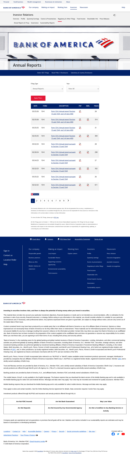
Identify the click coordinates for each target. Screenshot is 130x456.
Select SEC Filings (43, 73)
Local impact (52, 253)
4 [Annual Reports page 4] (44, 200)
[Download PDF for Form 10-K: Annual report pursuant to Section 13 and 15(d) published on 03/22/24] (80, 144)
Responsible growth (35, 253)
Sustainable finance (54, 258)
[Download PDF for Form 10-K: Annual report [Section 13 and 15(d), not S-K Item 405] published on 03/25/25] (80, 128)
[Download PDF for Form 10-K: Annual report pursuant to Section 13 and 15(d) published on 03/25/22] (80, 177)
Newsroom (84, 7)
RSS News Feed (65, 239)
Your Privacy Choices (27, 435)
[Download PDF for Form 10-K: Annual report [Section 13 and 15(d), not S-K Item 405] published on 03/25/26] (80, 111)
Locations (7, 431)
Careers (46, 431)
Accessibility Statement (82, 239)
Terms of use (98, 239)
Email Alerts (35, 239)
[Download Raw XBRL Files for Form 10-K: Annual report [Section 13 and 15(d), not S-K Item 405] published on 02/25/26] (88, 120)
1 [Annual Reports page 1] (32, 200)
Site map (92, 431)
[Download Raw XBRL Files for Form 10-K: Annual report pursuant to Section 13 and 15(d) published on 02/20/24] (88, 152)
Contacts (50, 239)
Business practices (34, 258)
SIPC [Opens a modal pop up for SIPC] (14, 349)
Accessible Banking (34, 431)
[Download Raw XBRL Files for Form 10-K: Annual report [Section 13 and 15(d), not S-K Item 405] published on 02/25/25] (88, 136)
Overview (16, 19)
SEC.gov (56, 217)
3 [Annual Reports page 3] (40, 200)
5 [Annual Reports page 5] (48, 200)
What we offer (33, 262)
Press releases (111, 253)
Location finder (10, 260)
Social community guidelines (76, 431)
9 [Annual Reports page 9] (63, 200)
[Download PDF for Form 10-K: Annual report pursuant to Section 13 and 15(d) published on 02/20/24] (80, 152)
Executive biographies (113, 258)
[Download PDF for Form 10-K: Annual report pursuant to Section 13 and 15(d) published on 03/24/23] (80, 160)
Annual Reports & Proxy (21, 23)
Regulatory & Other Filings (66, 19)
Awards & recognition (113, 266)
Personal (6, 2)
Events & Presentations (48, 19)
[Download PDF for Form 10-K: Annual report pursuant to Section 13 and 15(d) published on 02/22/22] (80, 185)
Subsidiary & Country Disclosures (81, 73)
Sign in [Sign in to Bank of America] (6, 251)
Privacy (54, 431)
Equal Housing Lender (37, 441)
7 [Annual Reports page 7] (56, 200)
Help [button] (123, 7)
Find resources (52, 273)
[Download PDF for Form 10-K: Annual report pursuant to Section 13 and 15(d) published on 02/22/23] (80, 169)
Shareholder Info (92, 19)
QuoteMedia (40, 451)
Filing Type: (34, 84)
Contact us (8, 255)
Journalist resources (113, 262)
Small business (18, 2)
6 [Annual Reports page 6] (52, 200)
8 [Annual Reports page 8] (60, 200)
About (68, 2)
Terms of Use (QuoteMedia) (75, 453)
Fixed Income (81, 19)
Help (5, 264)
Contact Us (16, 431)
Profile (23, 19)
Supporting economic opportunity (54, 263)
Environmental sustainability (57, 269)
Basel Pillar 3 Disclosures (60, 73)
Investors (73, 7)
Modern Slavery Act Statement (34, 267)
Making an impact (48, 7)
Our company (34, 7)
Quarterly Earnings (33, 19)
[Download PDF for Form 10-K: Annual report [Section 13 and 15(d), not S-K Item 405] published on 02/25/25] (80, 136)
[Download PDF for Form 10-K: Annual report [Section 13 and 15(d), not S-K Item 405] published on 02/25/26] (80, 120)
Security (62, 431)
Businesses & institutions (53, 2)
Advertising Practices (11, 435)
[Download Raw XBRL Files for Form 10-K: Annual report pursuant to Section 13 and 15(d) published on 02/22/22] (88, 185)
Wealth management (34, 2)
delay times (74, 451)
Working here (62, 7)
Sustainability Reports (47, 23)
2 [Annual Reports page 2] (36, 200)
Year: (68, 84)
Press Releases (104, 19)
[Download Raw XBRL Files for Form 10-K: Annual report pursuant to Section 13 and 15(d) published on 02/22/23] (88, 169)
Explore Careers (72, 253)
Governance (35, 23)
